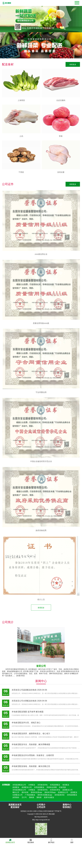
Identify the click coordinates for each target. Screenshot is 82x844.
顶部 (71, 840)
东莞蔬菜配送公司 (19, 785)
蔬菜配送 (15, 787)
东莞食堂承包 (42, 785)
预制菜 (31, 797)
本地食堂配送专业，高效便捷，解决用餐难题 (31, 744)
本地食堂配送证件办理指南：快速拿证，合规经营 (33, 755)
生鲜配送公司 (17, 795)
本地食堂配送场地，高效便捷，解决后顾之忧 (31, 766)
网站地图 (52, 814)
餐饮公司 (15, 792)
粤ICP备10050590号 (41, 817)
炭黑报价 (15, 797)
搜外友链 (25, 792)
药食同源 (62, 787)
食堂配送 (65, 785)
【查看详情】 (20, 676)
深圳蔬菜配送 (72, 795)
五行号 (24, 797)
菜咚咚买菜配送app (44, 795)
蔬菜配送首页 (10, 840)
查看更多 (72, 64)
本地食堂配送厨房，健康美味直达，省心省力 (31, 733)
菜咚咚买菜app (50, 792)
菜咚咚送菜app (36, 792)
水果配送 (31, 785)
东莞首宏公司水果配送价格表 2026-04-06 (29, 701)
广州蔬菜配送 (30, 795)
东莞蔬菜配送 (55, 785)
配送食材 (31, 840)
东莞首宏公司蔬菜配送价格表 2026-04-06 (29, 690)
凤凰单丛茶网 (52, 787)
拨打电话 (51, 840)
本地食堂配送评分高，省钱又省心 (26, 723)
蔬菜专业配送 (49, 797)
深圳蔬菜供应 (60, 795)
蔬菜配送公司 (27, 787)
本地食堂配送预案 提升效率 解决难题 (27, 712)
